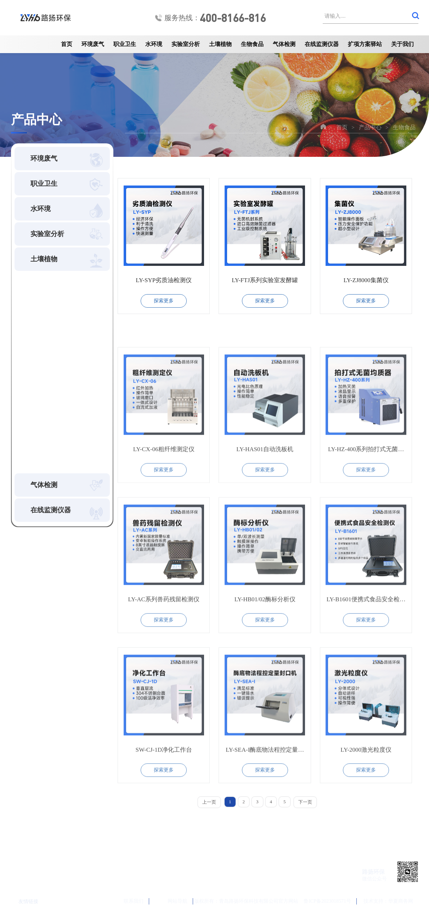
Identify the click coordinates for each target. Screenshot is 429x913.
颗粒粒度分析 (45, 351)
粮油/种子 (40, 410)
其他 (33, 455)
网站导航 (171, 901)
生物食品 (252, 44)
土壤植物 (220, 44)
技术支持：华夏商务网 (388, 901)
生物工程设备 (45, 425)
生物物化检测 (45, 336)
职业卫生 (124, 44)
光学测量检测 (45, 321)
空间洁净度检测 (48, 306)
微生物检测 (42, 396)
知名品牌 (39, 440)
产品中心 (370, 127)
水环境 (153, 44)
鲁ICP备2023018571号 (327, 901)
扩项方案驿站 (365, 44)
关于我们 (402, 44)
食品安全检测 (45, 366)
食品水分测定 (45, 381)
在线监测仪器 (322, 44)
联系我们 (125, 901)
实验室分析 (185, 44)
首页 (66, 44)
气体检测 (284, 44)
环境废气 (92, 44)
